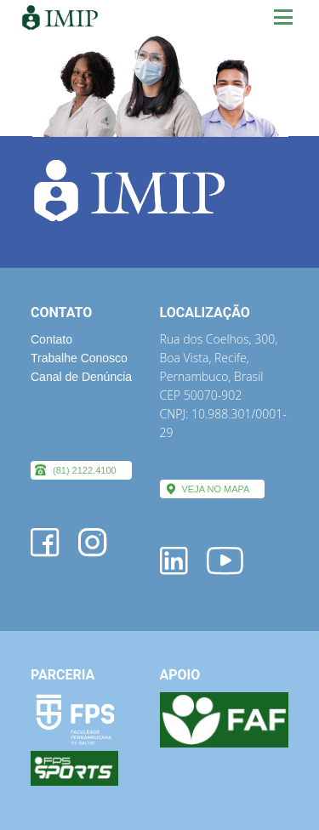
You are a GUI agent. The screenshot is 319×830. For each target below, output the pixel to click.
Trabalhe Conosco (79, 358)
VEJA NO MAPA (216, 489)
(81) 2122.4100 (85, 470)
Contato (51, 339)
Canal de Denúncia (81, 377)
